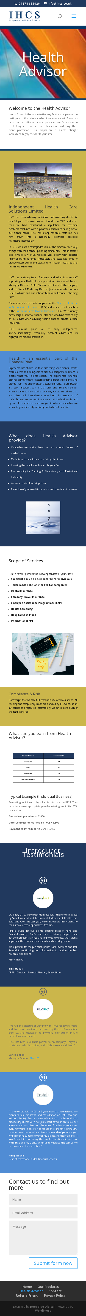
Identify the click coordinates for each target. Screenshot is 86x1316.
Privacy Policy (54, 1295)
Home (27, 1286)
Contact (55, 1291)
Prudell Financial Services (43, 1159)
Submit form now (53, 1263)
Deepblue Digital (42, 1307)
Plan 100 (34, 1058)
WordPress (43, 1311)
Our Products (48, 1286)
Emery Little (54, 972)
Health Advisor (31, 1291)
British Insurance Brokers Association (35, 311)
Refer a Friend (27, 1295)
